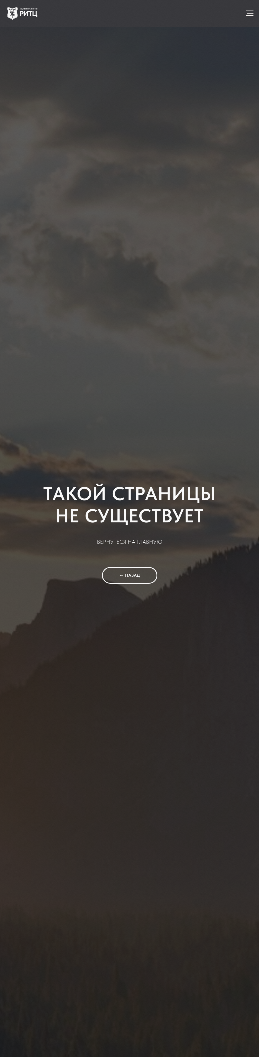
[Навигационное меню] (249, 13)
